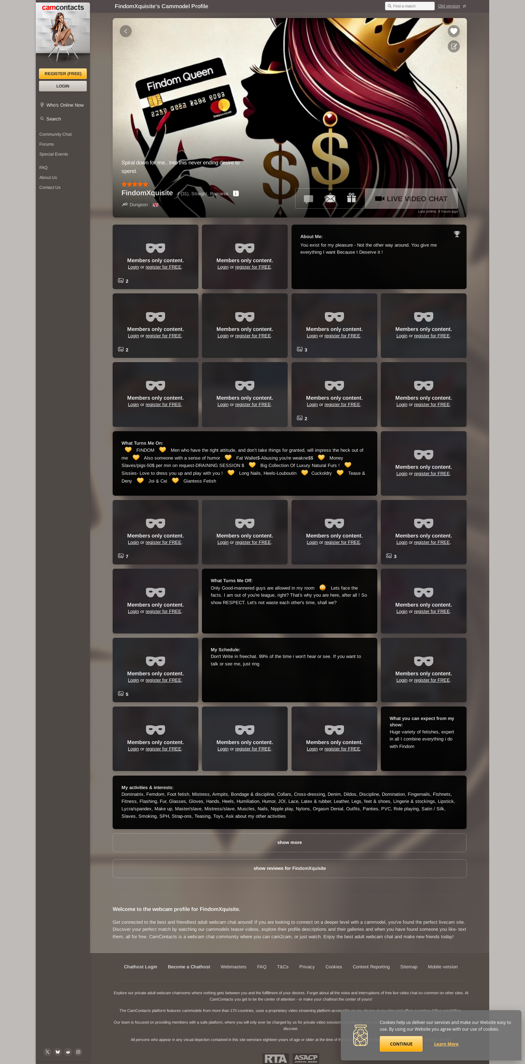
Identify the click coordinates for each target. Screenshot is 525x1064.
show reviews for (290, 868)
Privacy (307, 966)
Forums (46, 144)
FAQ (43, 167)
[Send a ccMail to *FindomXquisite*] (330, 198)
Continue (401, 1044)
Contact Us (50, 187)
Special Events (53, 154)
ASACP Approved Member (306, 1058)
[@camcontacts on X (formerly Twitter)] (47, 1052)
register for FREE (163, 267)
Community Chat (55, 134)
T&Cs (283, 966)
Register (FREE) (63, 73)
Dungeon (135, 204)
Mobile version (443, 966)
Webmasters (234, 966)
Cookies (334, 966)
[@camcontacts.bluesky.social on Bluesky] (57, 1052)
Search (53, 119)
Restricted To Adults (275, 1058)
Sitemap (408, 966)
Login (62, 86)
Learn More (446, 1044)
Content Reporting (371, 966)
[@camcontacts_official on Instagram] (78, 1052)
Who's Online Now (65, 105)
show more (289, 842)
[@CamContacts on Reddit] (68, 1052)
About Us (48, 177)
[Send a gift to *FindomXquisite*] (351, 198)
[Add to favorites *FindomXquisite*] (454, 31)
